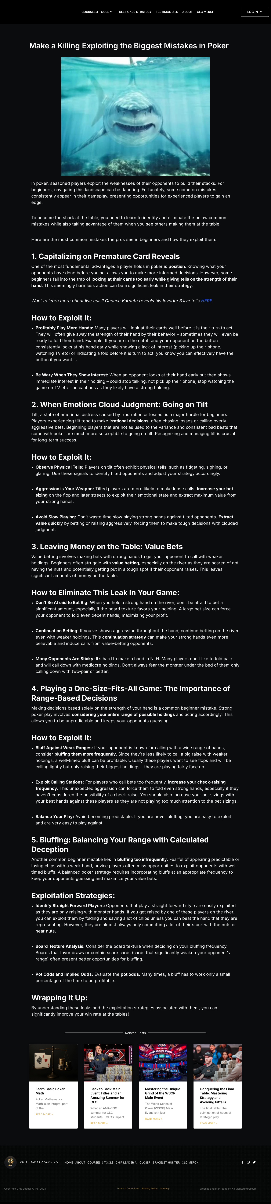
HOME (68, 1162)
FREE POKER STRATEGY (135, 12)
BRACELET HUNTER (159, 1162)
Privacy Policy (150, 1189)
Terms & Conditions (126, 1189)
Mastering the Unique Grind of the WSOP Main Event (162, 1093)
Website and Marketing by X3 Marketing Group (228, 1189)
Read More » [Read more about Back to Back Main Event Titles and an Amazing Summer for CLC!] (99, 1123)
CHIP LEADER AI (122, 1162)
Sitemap (167, 1189)
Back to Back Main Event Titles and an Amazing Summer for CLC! (107, 1095)
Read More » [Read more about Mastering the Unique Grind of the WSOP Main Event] (153, 1118)
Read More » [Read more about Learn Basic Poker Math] (44, 1114)
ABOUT (187, 12)
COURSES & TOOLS (97, 12)
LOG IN (254, 12)
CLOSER (139, 1162)
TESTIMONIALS (167, 12)
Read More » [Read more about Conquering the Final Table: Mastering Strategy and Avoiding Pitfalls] (208, 1123)
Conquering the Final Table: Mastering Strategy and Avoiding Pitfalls (217, 1095)
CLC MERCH (205, 12)
